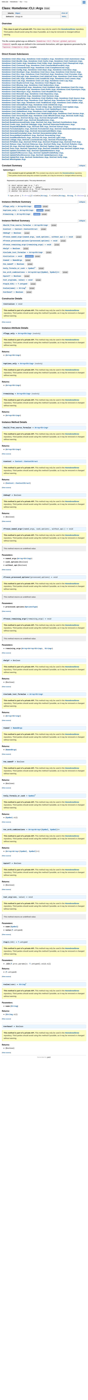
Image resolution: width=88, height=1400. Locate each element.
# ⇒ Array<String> (18, 206)
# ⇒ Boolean (13, 233)
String (44, 195)
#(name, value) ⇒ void (18, 280)
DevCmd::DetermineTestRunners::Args (59, 124)
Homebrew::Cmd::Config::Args (14, 69)
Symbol (32, 798)
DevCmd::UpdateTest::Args (13, 157)
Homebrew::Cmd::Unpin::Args (14, 107)
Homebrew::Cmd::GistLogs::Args (15, 76)
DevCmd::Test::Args (68, 146)
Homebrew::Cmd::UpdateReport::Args (50, 109)
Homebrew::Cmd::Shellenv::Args (45, 98)
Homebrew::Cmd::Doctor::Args (68, 72)
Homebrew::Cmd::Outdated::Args (46, 87)
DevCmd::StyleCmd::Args (28, 146)
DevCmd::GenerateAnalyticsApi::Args (70, 128)
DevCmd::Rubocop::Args (32, 144)
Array (21, 334)
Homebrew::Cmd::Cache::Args (40, 61)
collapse (82, 165)
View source (6, 322)
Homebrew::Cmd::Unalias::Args (70, 102)
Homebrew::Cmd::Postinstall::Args (16, 89)
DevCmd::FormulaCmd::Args (42, 128)
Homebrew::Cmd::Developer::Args (16, 72)
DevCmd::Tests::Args (10, 148)
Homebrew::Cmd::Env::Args (13, 74)
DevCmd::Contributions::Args (65, 122)
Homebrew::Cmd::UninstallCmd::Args (17, 104)
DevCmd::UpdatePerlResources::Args (17, 152)
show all (64, 13)
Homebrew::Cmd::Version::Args (71, 113)
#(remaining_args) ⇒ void (28, 244)
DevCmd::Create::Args (11, 124)
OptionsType (31, 608)
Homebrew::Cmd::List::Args (37, 80)
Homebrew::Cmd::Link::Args (13, 80)
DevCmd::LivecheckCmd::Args (34, 139)
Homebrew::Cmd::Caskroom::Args (68, 61)
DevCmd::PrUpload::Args (53, 142)
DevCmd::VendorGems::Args (36, 157)
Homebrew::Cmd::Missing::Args (15, 85)
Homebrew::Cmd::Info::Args (13, 78)
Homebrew (14, 2)
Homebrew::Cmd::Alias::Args (14, 58)
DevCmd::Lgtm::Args (56, 137)
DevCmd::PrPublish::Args (12, 142)
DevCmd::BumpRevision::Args (41, 120)
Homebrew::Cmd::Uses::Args (14, 113)
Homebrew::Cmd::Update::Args (65, 107)
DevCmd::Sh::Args (9, 146)
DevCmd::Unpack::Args (74, 148)
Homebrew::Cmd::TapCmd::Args (42, 100)
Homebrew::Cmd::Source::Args (72, 98)
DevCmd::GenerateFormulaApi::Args (17, 133)
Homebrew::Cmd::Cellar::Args (40, 63)
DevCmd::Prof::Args (72, 142)
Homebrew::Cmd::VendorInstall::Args (42, 113)
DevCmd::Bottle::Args (11, 117)
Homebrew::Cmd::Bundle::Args (14, 61)
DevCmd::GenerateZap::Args (48, 135)
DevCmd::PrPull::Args (33, 142)
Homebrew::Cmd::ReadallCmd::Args (46, 91)
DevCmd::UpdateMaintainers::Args (46, 150)
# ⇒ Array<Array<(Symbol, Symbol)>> (32, 272)
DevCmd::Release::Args (11, 144)
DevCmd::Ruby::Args (52, 144)
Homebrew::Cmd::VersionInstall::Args (17, 115)
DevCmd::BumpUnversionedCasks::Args (18, 122)
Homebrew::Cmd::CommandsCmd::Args (18, 67)
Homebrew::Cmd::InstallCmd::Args (40, 78)
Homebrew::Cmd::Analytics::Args (40, 58)
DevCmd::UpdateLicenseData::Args (16, 150)
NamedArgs (18, 730)
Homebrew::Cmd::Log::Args (61, 80)
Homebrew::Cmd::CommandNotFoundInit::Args (50, 65)
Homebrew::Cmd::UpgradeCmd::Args (48, 111)
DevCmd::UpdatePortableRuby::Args (48, 152)
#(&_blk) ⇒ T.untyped (16, 284)
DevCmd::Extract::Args (58, 126)
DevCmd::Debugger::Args (31, 124)
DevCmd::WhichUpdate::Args (14, 159)
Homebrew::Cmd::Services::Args (45, 96)
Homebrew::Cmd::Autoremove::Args (69, 58)
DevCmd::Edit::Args (40, 126)
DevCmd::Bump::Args (30, 117)
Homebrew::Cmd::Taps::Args (13, 102)
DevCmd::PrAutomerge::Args (60, 139)
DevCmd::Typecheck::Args (31, 148)
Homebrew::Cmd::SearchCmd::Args (16, 96)
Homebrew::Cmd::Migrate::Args (48, 83)
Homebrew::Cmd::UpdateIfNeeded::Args (18, 109)
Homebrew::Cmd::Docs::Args (43, 72)
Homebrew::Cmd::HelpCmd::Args (43, 76)
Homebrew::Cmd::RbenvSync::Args (16, 91)
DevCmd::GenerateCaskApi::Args (15, 131)
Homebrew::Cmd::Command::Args (16, 65)
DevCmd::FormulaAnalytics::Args (15, 128)
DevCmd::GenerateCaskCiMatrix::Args (45, 131)
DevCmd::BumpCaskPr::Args (51, 117)
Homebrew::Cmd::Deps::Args (40, 69)
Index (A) (5, 2)
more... (64, 16)
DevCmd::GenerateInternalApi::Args (47, 133)
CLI (21, 2)
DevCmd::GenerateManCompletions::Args (19, 135)
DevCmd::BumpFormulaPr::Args (15, 120)
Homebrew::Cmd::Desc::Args (65, 69)
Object (17, 13)
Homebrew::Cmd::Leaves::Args (68, 78)
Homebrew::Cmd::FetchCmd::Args (40, 74)
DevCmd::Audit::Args (74, 115)
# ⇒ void (13, 256)
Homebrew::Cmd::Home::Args (70, 76)
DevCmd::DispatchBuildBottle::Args (16, 126)
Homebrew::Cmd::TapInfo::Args (69, 100)
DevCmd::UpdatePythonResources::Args (18, 155)
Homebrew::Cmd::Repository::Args (44, 93)
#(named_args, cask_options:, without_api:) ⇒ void (38, 237)
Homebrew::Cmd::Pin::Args (72, 87)
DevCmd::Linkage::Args (11, 139)
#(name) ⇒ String (15, 288)
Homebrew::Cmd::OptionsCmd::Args (17, 87)
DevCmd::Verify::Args (58, 157)
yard (48, 1059)
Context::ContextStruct (27, 463)
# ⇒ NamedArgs (13, 260)
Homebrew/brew (68, 29)
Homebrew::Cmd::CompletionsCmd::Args (52, 67)
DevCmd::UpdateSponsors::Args (49, 155)
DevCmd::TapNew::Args (49, 146)
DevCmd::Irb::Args (39, 137)
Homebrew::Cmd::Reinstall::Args (15, 93)
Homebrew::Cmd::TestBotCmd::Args (41, 102)
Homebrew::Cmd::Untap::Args (39, 107)
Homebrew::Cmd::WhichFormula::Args (49, 115)
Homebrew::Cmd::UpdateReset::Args (17, 111)
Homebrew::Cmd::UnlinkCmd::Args (48, 104)
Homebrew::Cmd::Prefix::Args (43, 89)
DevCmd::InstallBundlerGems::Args (16, 137)
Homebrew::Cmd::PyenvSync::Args (71, 89)
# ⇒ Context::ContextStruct (21, 229)
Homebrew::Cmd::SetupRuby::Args (16, 98)
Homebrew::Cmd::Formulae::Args (68, 74)
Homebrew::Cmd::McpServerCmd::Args (18, 83)
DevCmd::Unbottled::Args (53, 148)
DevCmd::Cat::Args (44, 122)
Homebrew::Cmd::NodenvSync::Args (44, 85)
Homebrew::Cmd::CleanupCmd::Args (68, 63)
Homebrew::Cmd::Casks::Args (14, 63)
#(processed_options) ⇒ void (31, 241)
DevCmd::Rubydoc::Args (72, 144)
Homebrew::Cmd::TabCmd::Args (15, 100)
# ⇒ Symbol (20, 268)
